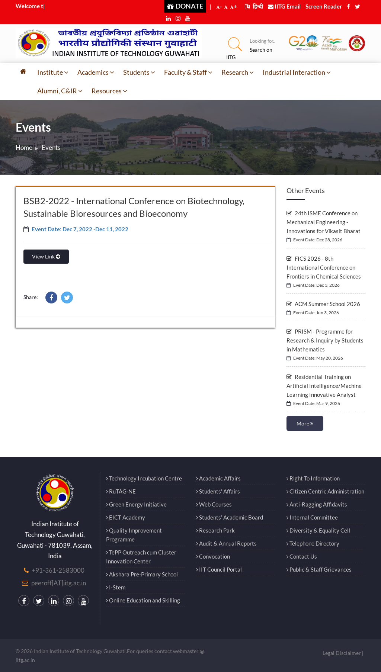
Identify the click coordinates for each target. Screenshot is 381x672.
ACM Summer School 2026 (323, 303)
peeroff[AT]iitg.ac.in (58, 583)
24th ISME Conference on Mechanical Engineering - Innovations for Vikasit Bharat (323, 222)
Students (139, 72)
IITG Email (284, 6)
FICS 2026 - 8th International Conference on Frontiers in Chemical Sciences (323, 267)
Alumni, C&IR (60, 91)
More (305, 423)
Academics (95, 72)
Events (51, 147)
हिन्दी (254, 6)
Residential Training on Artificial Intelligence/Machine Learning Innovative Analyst (324, 385)
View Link (46, 256)
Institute (52, 72)
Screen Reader (323, 6)
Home (24, 147)
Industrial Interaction (297, 72)
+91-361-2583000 (58, 570)
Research (237, 72)
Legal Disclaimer (342, 653)
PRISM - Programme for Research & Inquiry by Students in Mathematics (325, 340)
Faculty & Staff (188, 72)
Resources (109, 91)
